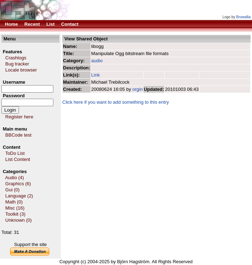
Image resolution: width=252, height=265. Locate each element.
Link (96, 75)
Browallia (243, 17)
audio (97, 60)
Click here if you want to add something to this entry (115, 102)
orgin (137, 89)
